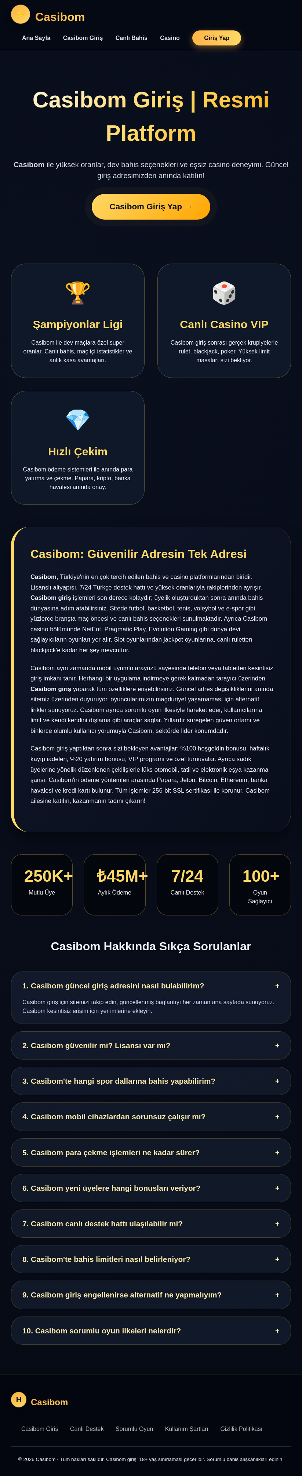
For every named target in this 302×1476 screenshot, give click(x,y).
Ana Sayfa (36, 38)
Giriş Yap (216, 38)
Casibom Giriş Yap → (150, 207)
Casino (169, 38)
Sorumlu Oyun (134, 1429)
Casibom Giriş (83, 38)
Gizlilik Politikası (241, 1429)
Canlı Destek (87, 1429)
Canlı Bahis (132, 38)
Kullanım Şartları (186, 1429)
